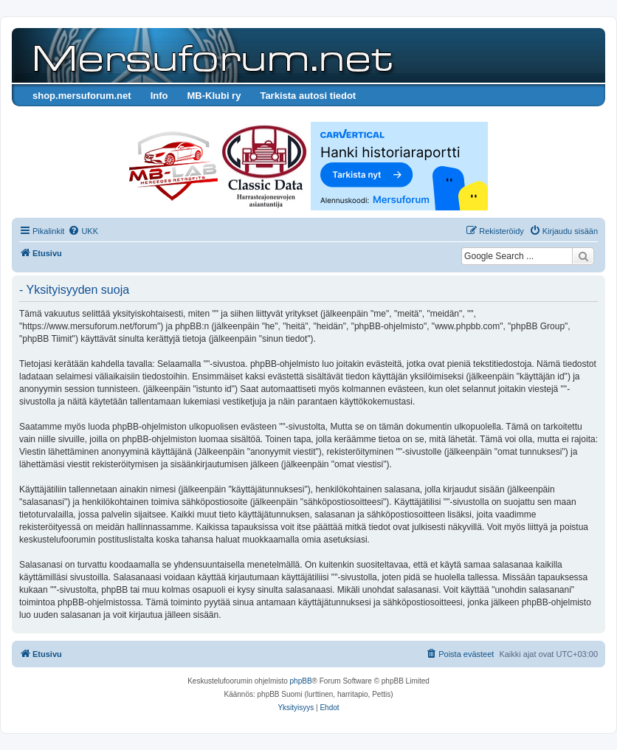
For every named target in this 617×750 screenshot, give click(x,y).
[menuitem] (83, 231)
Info (159, 95)
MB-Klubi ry (214, 95)
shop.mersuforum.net (81, 95)
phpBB (301, 681)
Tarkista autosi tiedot (308, 95)
